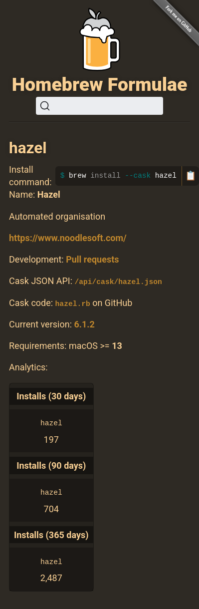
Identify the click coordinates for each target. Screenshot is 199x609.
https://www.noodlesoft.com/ (68, 238)
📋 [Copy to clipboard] (190, 176)
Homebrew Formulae (100, 84)
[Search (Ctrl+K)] (99, 106)
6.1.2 (84, 323)
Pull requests (92, 259)
